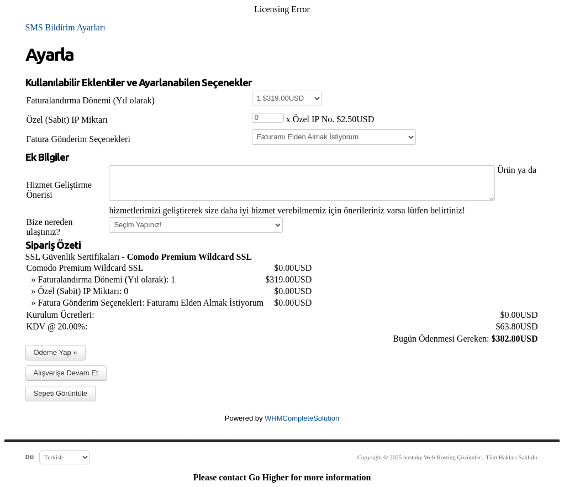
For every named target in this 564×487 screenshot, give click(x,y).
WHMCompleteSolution (302, 418)
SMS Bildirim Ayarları (65, 27)
